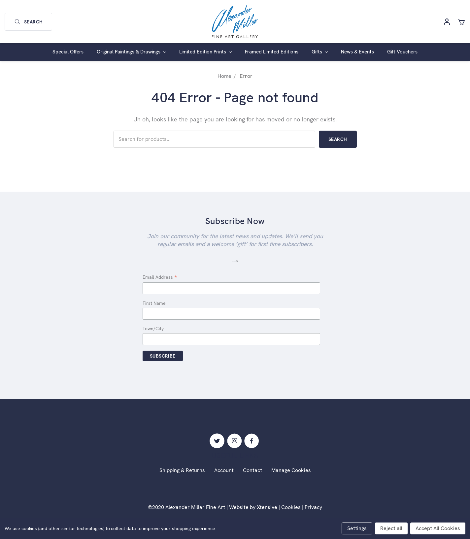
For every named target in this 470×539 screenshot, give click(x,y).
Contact (252, 470)
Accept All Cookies (438, 528)
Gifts (320, 51)
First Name (154, 303)
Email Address (160, 277)
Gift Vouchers (402, 51)
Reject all (391, 528)
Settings (357, 528)
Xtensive (267, 507)
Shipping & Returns (182, 470)
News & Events (357, 51)
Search (28, 22)
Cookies (291, 507)
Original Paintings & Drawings (131, 51)
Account (224, 470)
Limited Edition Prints (205, 51)
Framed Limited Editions (271, 51)
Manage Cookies (291, 470)
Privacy (313, 507)
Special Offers (68, 51)
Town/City (153, 329)
